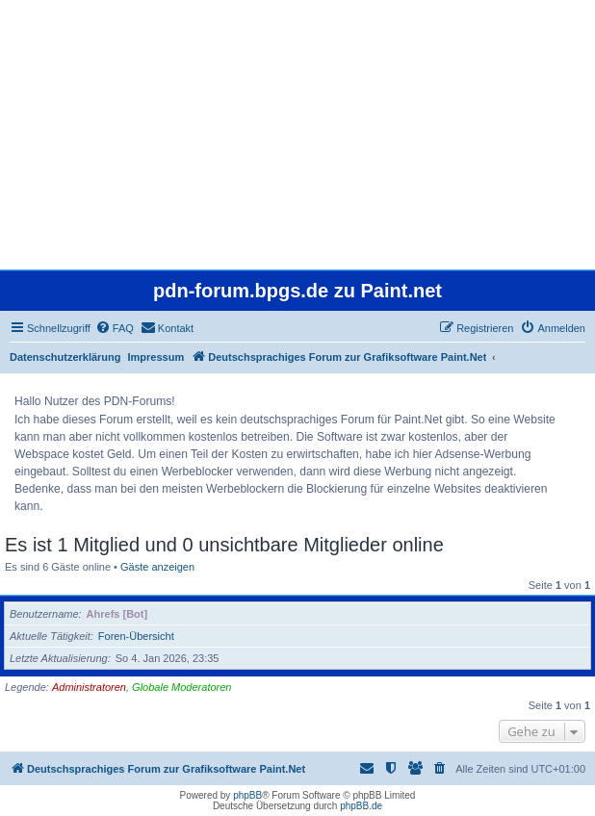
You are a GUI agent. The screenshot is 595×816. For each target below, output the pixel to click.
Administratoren (89, 687)
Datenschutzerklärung (65, 357)
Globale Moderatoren (181, 687)
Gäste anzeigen (157, 567)
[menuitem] (114, 328)
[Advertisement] (297, 134)
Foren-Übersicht (136, 636)
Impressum (156, 357)
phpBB (247, 795)
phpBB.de (361, 806)
